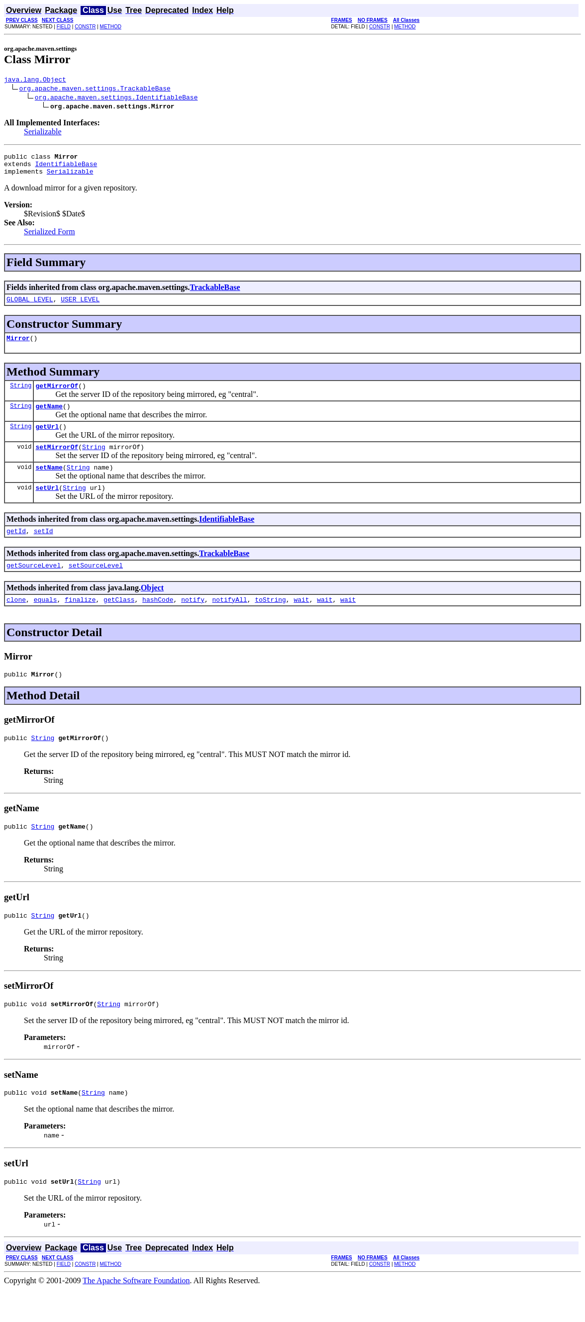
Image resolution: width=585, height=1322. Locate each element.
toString (270, 621)
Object (152, 608)
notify (192, 621)
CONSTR (85, 26)
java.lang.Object (35, 80)
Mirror (18, 346)
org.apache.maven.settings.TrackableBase (95, 89)
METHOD (110, 26)
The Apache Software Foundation (136, 1313)
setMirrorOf (56, 461)
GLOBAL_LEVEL (29, 306)
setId (43, 550)
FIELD (64, 26)
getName (49, 417)
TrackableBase (215, 293)
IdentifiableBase (66, 168)
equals (45, 621)
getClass (118, 621)
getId (16, 550)
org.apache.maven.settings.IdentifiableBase (116, 98)
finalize (80, 621)
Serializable (43, 133)
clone (16, 621)
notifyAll (229, 621)
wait (301, 621)
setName (49, 483)
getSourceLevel (33, 585)
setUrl (47, 505)
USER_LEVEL (80, 306)
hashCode (157, 621)
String (20, 395)
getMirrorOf (56, 395)
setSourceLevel (96, 585)
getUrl (47, 439)
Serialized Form (49, 237)
